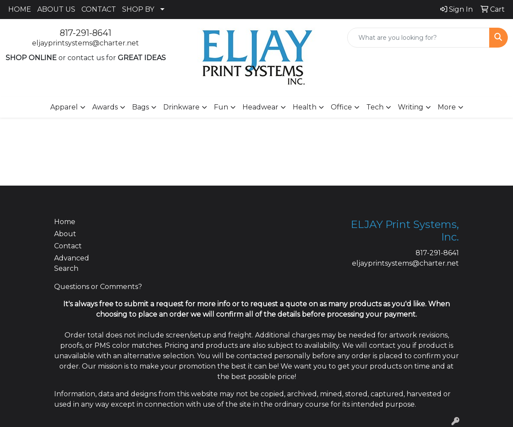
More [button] (447, 107)
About (65, 234)
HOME (19, 9)
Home (64, 222)
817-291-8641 (85, 33)
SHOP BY (138, 9)
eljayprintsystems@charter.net (85, 43)
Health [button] (304, 107)
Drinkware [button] (181, 107)
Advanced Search (71, 263)
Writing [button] (410, 107)
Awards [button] (105, 107)
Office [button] (341, 107)
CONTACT (98, 9)
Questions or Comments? (98, 287)
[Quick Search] (418, 38)
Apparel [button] (64, 107)
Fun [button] (221, 107)
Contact (68, 246)
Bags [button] (140, 107)
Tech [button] (375, 107)
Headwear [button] (260, 107)
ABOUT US (56, 9)
